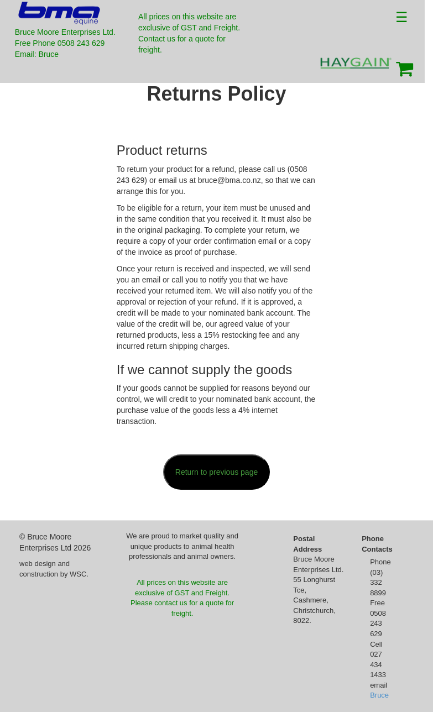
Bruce (379, 695)
